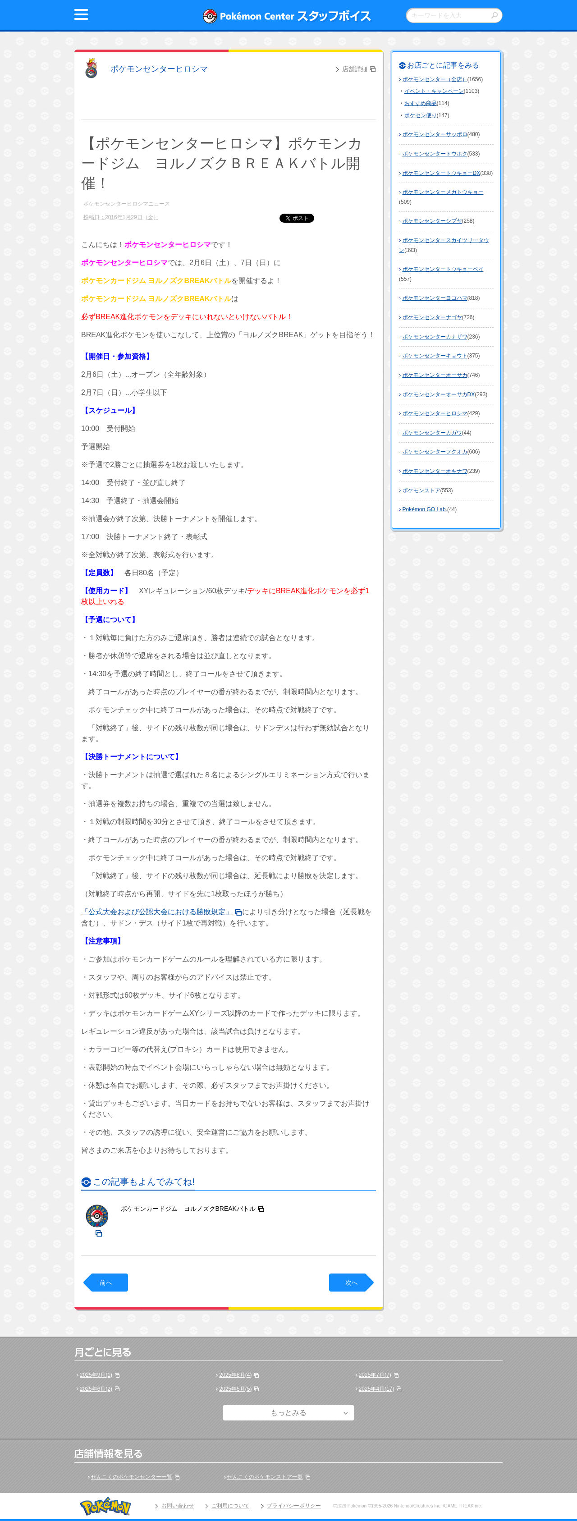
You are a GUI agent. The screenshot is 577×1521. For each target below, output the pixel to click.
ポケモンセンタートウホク (435, 154)
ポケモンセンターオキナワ (435, 471)
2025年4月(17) (376, 1389)
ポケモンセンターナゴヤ (432, 317)
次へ (351, 1282)
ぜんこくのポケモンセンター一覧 (131, 1477)
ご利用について (230, 1506)
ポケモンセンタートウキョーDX (442, 173)
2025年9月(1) (96, 1375)
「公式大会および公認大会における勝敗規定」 (157, 912)
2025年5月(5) (235, 1389)
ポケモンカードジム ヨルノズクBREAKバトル (188, 1208)
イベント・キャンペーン (434, 91)
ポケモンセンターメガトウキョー (443, 192)
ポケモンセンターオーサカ (435, 375)
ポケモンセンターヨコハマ (435, 298)
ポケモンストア (421, 490)
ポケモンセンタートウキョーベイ (443, 269)
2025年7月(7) (375, 1375)
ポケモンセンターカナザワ (435, 337)
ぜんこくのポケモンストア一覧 (265, 1477)
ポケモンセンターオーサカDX (439, 394)
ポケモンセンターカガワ (432, 433)
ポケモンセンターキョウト (435, 356)
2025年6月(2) (96, 1389)
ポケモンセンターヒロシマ (159, 68)
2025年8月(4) (235, 1375)
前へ (106, 1282)
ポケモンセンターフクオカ (435, 452)
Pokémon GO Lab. (425, 509)
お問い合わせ (177, 1506)
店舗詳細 (354, 69)
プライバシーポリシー (294, 1506)
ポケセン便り (420, 115)
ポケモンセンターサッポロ (435, 134)
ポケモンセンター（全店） (435, 79)
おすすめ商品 (420, 103)
